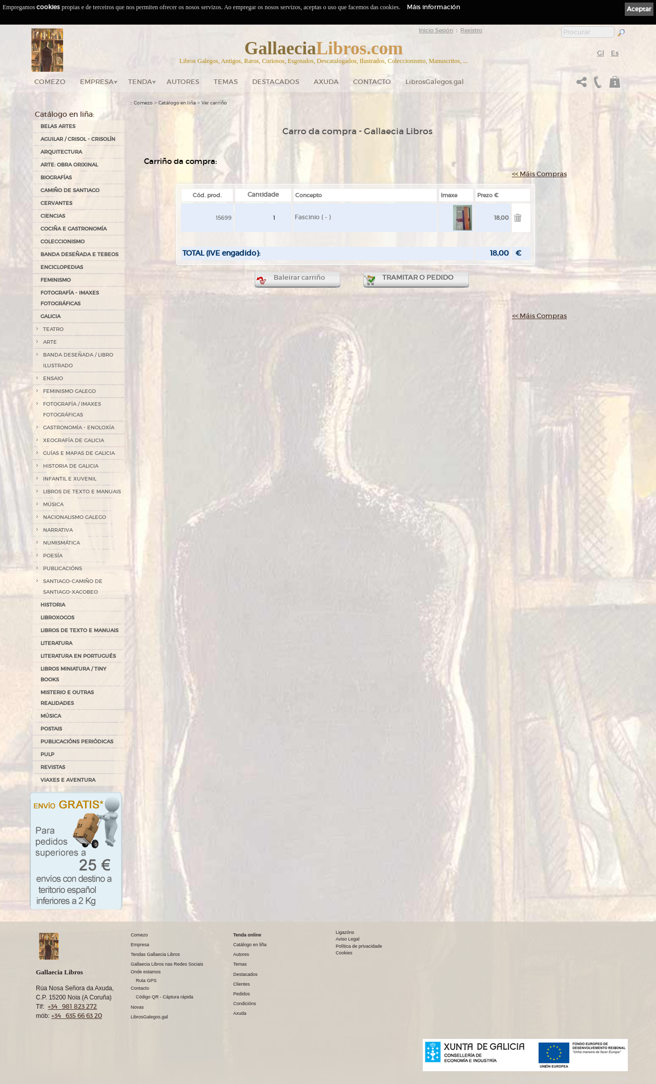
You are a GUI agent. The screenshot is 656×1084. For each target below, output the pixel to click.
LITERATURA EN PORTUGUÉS (78, 656)
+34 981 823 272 (72, 1006)
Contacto (372, 81)
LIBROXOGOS (57, 617)
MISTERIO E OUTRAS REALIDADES (67, 697)
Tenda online (247, 934)
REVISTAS (52, 767)
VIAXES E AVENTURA (67, 780)
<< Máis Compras (539, 174)
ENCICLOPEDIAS (61, 267)
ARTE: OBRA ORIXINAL (69, 164)
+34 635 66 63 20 (76, 1015)
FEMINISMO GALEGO (69, 391)
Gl (600, 53)
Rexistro (471, 30)
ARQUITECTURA (61, 152)
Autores (183, 81)
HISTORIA (52, 604)
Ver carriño (214, 103)
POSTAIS (51, 728)
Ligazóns (345, 932)
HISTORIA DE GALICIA (70, 466)
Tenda (140, 81)
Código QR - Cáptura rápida (164, 996)
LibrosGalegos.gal (434, 81)
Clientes (241, 984)
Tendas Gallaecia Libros (155, 954)
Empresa (97, 81)
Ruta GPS (146, 980)
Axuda (326, 81)
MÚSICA (53, 504)
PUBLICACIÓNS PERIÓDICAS (76, 741)
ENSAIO (53, 378)
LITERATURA (56, 643)
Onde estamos (146, 971)
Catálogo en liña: (64, 114)
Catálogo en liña (177, 103)
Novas (137, 1007)
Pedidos (241, 993)
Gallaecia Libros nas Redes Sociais (167, 964)
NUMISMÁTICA (61, 542)
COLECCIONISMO (62, 241)
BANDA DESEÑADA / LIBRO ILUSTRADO (78, 360)
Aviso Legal (347, 939)
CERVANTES (56, 203)
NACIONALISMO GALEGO (74, 517)
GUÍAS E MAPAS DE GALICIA (79, 453)
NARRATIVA (58, 530)
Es (615, 53)
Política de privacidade (359, 946)
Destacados (245, 974)
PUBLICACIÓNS (62, 568)
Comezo (50, 81)
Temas (226, 81)
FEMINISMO (55, 280)
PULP (47, 754)
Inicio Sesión (436, 30)
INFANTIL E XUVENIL (69, 478)
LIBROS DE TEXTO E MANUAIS (82, 491)
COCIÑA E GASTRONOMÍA (73, 228)
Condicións (244, 1003)
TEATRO (53, 329)
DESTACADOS (275, 81)
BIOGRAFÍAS (56, 177)
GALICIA (50, 316)
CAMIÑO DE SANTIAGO (69, 190)
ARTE (50, 342)
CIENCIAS (52, 216)
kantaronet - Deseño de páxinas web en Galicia (574, 1077)
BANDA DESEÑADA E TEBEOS (79, 254)
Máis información (433, 7)
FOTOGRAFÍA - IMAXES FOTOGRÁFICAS (69, 298)
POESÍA (53, 555)
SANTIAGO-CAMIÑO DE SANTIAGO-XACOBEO (72, 586)
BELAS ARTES (57, 126)
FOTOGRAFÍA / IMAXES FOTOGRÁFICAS (72, 409)
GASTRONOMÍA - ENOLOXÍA (78, 427)
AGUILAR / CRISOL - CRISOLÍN (77, 139)
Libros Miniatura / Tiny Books (73, 674)
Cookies (344, 952)
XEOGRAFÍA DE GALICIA (73, 440)
